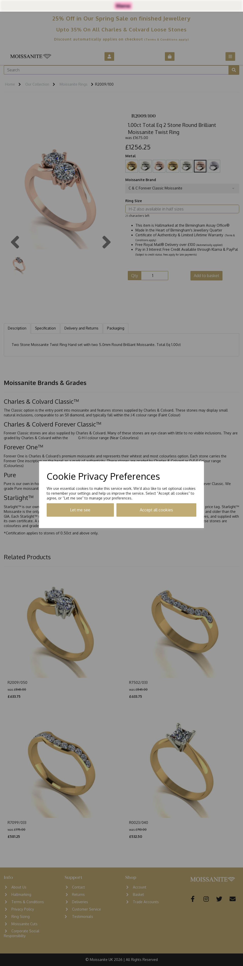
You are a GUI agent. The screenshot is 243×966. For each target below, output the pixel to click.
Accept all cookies (156, 509)
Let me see (80, 509)
